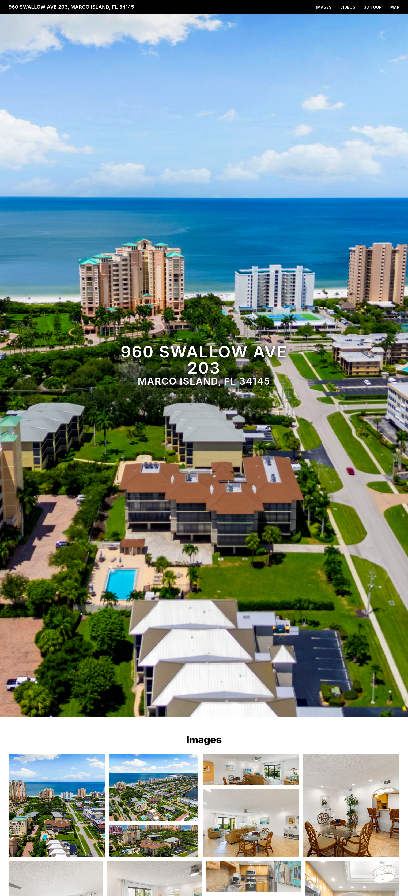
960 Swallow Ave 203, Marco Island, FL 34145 (71, 7)
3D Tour (372, 7)
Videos (348, 7)
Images (324, 7)
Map (394, 7)
